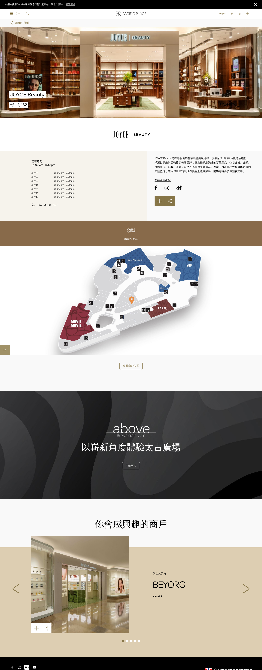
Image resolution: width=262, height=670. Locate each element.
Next (246, 588)
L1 (5, 350)
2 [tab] (127, 641)
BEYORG (80, 584)
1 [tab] (123, 641)
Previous (16, 588)
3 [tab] (131, 641)
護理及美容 (131, 239)
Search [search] (28, 14)
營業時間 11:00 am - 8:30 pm (43, 163)
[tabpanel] (131, 584)
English (222, 13)
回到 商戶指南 (19, 22)
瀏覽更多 (70, 4)
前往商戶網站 (163, 180)
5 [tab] (139, 641)
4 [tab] (135, 641)
